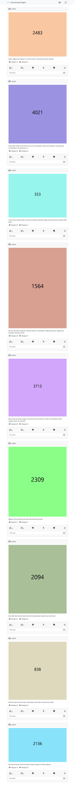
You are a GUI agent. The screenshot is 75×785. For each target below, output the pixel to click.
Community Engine (16, 2)
